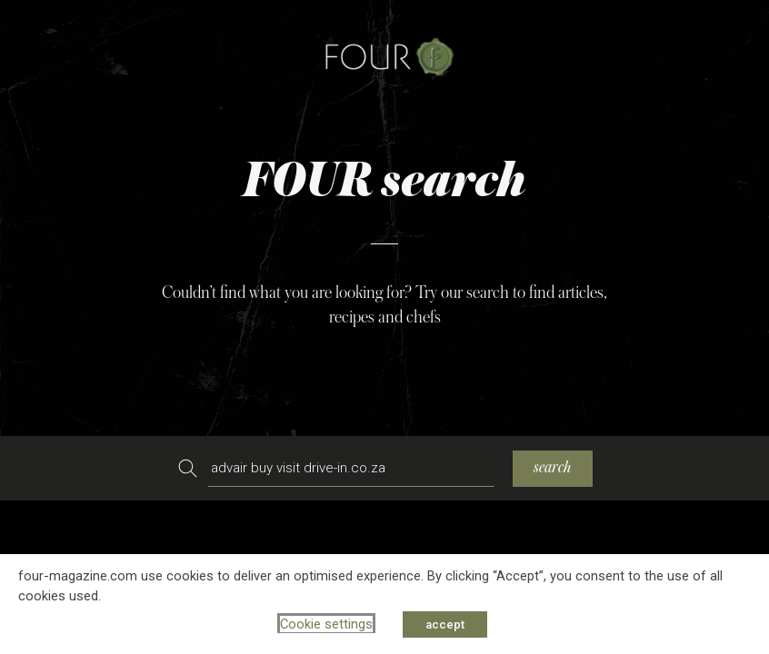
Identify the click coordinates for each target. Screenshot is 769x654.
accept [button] (444, 624)
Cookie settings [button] (326, 624)
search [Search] (553, 467)
